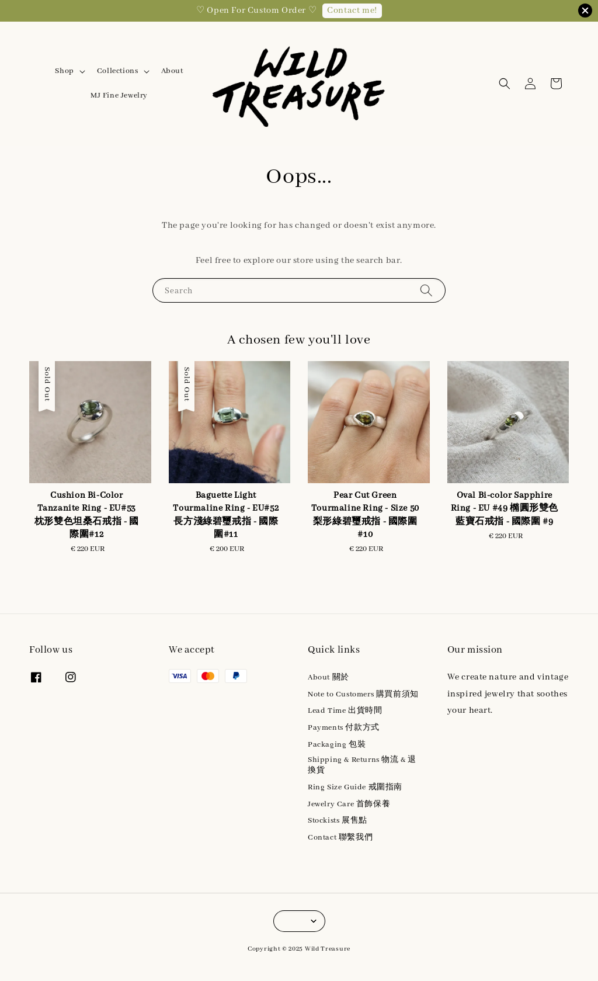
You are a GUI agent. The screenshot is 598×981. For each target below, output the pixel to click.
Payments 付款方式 (344, 728)
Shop (64, 71)
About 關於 (328, 677)
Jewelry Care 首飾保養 (349, 804)
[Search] (426, 290)
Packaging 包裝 (337, 745)
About (172, 71)
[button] (504, 83)
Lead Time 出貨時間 (345, 711)
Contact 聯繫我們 (340, 838)
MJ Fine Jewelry (119, 95)
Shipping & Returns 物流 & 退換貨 (362, 765)
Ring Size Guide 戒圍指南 (355, 787)
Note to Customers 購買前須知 (363, 694)
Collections (117, 71)
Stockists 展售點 (337, 821)
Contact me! (352, 10)
